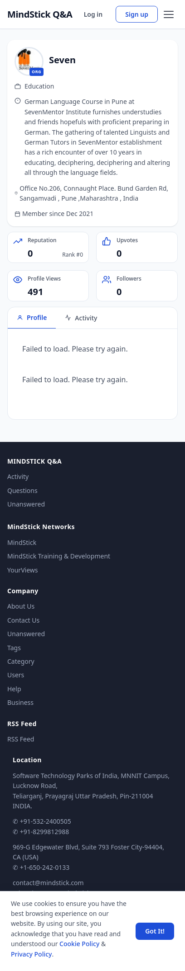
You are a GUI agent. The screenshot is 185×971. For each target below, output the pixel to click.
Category (20, 661)
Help (14, 689)
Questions (22, 490)
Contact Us (23, 620)
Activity (18, 476)
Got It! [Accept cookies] (155, 931)
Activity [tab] (81, 318)
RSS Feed (20, 739)
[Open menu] (169, 14)
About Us (20, 606)
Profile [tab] (32, 317)
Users (15, 675)
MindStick (21, 542)
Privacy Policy (31, 954)
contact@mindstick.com (48, 882)
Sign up (136, 14)
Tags (14, 647)
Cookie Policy (79, 943)
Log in (93, 14)
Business (20, 702)
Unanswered (26, 504)
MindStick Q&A (40, 14)
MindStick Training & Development (58, 556)
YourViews (22, 570)
